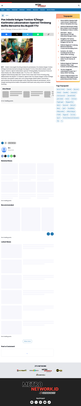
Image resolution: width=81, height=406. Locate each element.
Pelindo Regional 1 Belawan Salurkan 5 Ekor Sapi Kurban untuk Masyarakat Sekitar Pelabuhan (69, 65)
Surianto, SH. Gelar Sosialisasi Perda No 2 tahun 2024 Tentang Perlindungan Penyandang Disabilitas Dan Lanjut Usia (69, 52)
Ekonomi (35, 10)
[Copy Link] (48, 34)
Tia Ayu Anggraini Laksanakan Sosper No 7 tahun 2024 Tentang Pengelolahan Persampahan (68, 71)
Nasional (14, 10)
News (8, 10)
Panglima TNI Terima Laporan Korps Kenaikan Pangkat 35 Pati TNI (68, 40)
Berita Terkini (51, 10)
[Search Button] (78, 5)
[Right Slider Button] (51, 96)
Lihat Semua (11, 143)
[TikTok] (49, 402)
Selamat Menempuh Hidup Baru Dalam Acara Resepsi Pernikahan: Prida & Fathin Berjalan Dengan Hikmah (69, 28)
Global (29, 10)
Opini (2, 10)
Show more (27, 341)
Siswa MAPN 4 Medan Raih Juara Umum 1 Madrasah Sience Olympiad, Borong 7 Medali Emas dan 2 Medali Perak (69, 22)
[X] (17, 34)
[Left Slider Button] (48, 234)
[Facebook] (6, 34)
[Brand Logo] (22, 370)
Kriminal (22, 10)
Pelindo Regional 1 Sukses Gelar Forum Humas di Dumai (69, 58)
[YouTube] (44, 402)
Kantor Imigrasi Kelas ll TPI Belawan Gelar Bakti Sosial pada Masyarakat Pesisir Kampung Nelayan (69, 77)
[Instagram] (40, 402)
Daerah (42, 10)
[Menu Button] (2, 5)
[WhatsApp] (38, 34)
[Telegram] (27, 34)
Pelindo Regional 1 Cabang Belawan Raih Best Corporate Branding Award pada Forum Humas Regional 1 (69, 46)
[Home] (2, 15)
